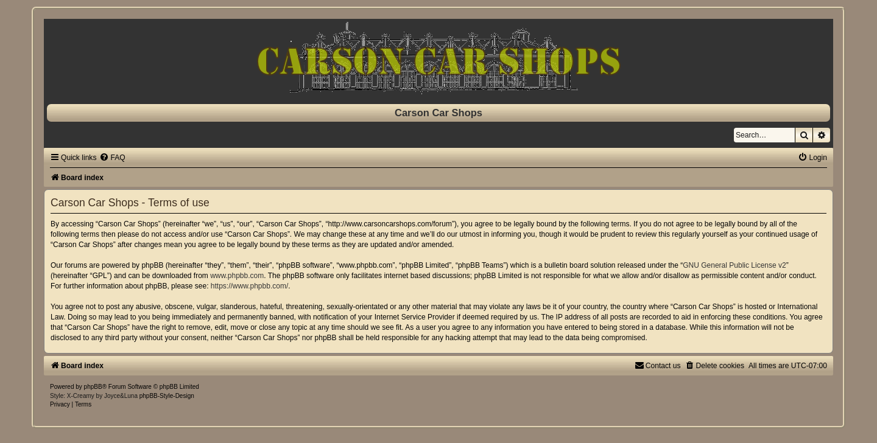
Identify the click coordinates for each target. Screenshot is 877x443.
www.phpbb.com (237, 275)
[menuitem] (112, 157)
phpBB (93, 386)
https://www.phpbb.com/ (249, 286)
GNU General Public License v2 (734, 265)
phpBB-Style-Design (166, 395)
